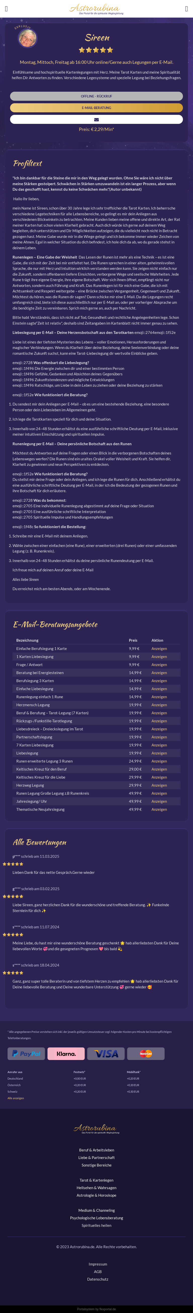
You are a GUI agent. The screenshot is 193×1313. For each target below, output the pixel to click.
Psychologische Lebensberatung (96, 1218)
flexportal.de (108, 1309)
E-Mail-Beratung (96, 108)
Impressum (98, 1264)
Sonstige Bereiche (97, 1165)
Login (189, 10)
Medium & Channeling (96, 1210)
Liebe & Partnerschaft (96, 1157)
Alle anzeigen (16, 1098)
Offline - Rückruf (96, 96)
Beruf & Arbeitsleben (96, 1150)
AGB (98, 1271)
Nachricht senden (96, 119)
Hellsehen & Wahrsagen (96, 1187)
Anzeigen (159, 648)
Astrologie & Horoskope (96, 1195)
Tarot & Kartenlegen (96, 1180)
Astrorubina (96, 9)
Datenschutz (97, 1279)
